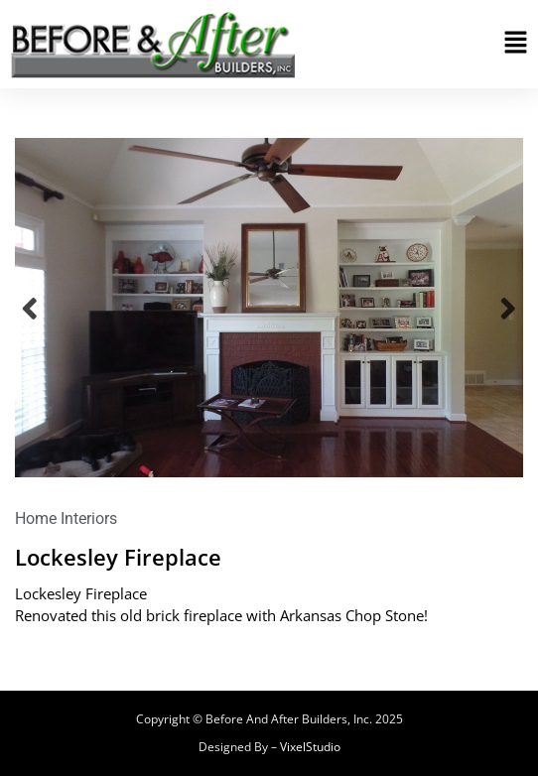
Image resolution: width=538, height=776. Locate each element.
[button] (515, 44)
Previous (30, 308)
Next (508, 308)
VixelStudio (310, 746)
